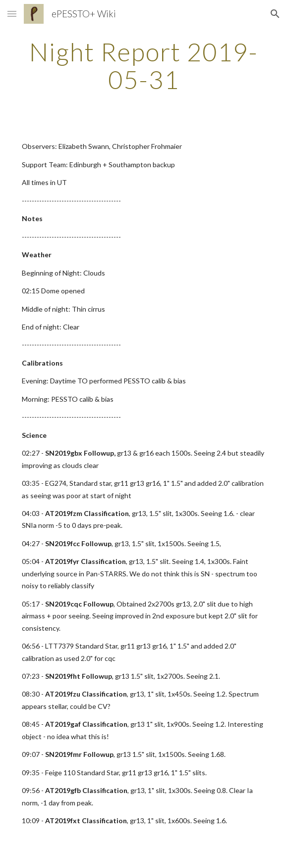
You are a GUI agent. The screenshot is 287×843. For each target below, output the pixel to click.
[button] (12, 13)
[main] (143, 65)
